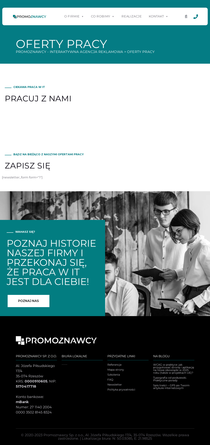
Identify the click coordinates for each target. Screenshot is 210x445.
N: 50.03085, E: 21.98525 (132, 438)
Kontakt (158, 16)
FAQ (110, 379)
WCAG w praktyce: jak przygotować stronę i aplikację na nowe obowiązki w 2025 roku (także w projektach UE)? (173, 368)
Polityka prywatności (121, 389)
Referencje (114, 364)
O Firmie (74, 16)
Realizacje (131, 16)
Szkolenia (113, 374)
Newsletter (114, 384)
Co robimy (103, 16)
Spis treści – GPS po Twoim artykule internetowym (171, 387)
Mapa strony (115, 369)
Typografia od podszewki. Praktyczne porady (170, 379)
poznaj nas (28, 301)
